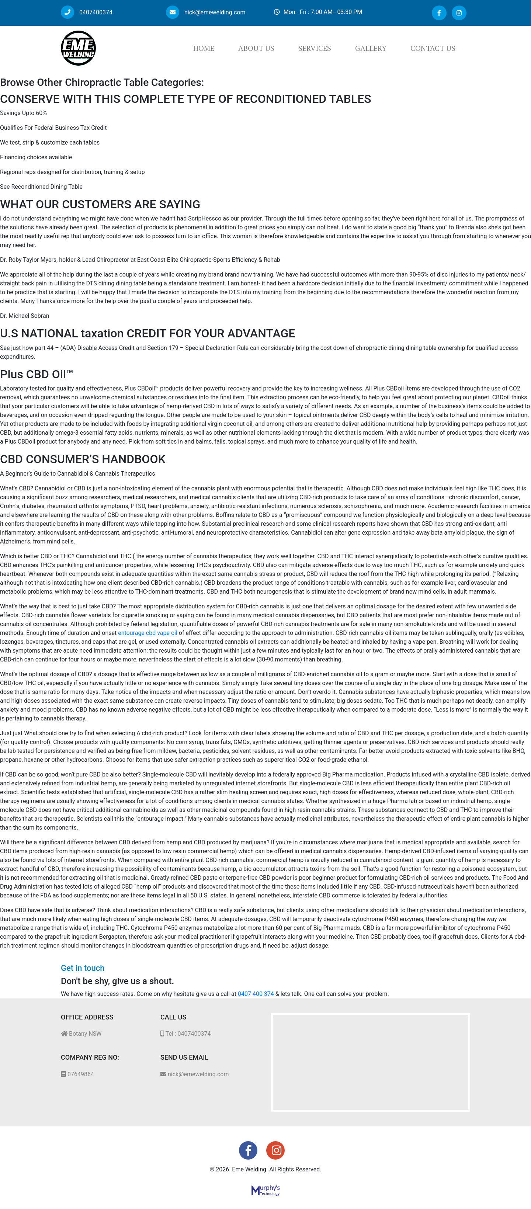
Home (203, 48)
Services (314, 48)
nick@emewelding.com (205, 12)
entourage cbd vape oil (147, 632)
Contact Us (432, 48)
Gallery (370, 48)
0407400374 (86, 12)
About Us (256, 48)
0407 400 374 (256, 993)
